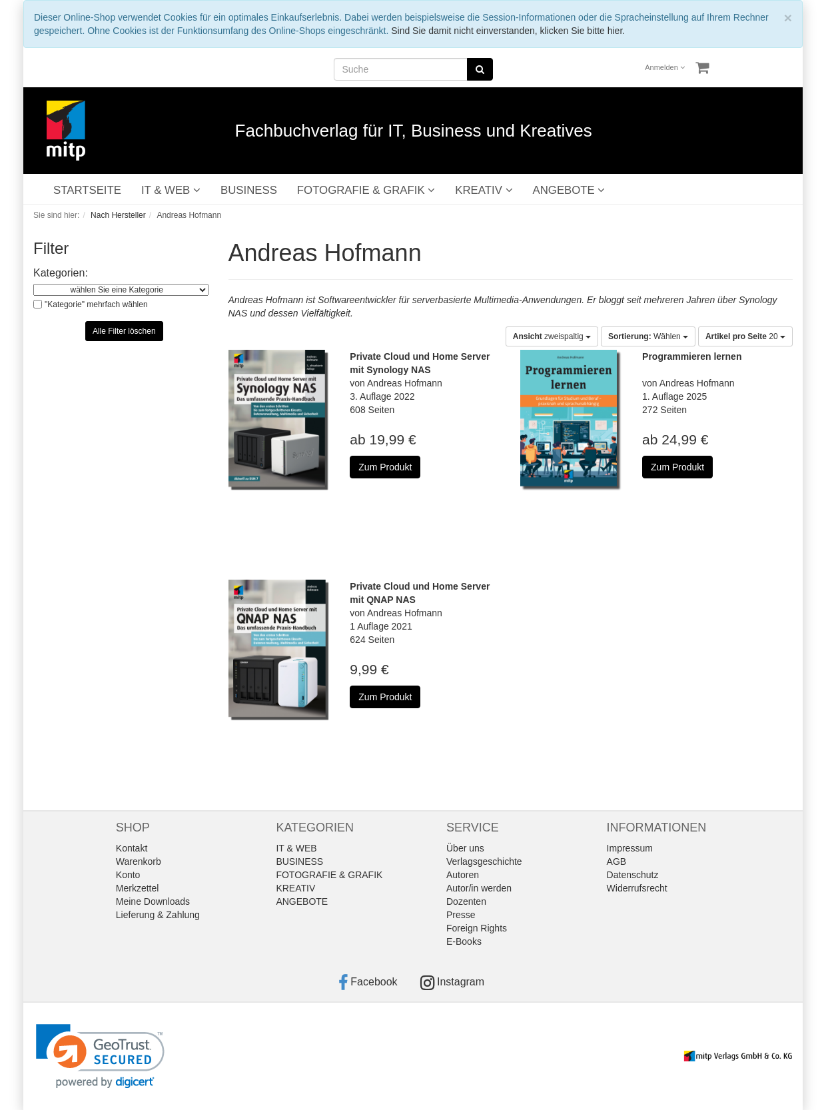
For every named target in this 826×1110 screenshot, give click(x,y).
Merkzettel (137, 888)
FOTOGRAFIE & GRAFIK (366, 190)
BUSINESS (248, 190)
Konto (128, 874)
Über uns (465, 848)
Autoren (462, 874)
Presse (461, 914)
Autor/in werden (479, 888)
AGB (617, 861)
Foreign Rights (476, 928)
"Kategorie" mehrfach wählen (96, 304)
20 (745, 336)
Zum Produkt (385, 467)
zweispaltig (552, 336)
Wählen (648, 336)
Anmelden (665, 67)
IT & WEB (171, 190)
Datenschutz (633, 874)
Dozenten (466, 901)
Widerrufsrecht (637, 888)
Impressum (630, 848)
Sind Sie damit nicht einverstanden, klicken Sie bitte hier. (508, 30)
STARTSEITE (87, 190)
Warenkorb (138, 861)
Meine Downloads (153, 901)
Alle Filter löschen (124, 331)
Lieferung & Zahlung (158, 914)
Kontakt (131, 848)
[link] (100, 1056)
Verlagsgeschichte (484, 861)
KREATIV (483, 190)
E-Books (464, 941)
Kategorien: (60, 272)
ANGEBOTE (569, 190)
